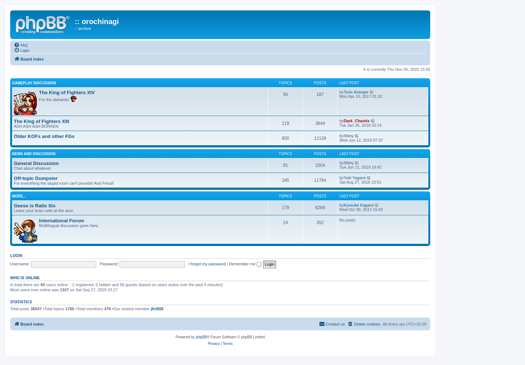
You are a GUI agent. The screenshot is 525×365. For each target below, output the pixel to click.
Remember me (245, 264)
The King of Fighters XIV (67, 92)
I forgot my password (207, 264)
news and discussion (33, 154)
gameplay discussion (34, 83)
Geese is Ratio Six (34, 205)
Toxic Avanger (356, 92)
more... (19, 196)
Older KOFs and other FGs (44, 136)
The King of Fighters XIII (41, 121)
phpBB (201, 337)
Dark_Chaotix (357, 121)
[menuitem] (21, 44)
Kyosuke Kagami (359, 205)
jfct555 (157, 309)
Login (16, 255)
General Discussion (36, 163)
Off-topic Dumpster (36, 178)
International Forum (61, 220)
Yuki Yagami (355, 178)
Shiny (349, 136)
